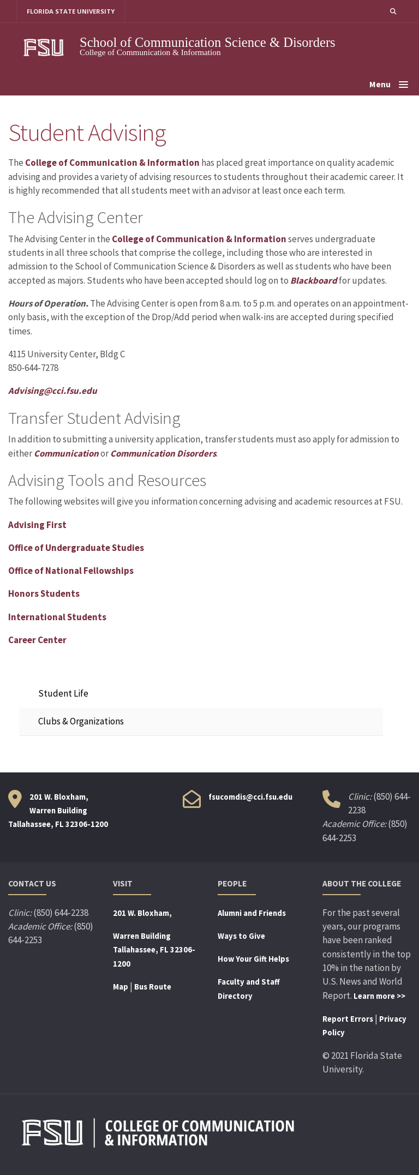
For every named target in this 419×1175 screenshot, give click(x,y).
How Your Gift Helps (253, 959)
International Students (57, 617)
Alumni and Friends (252, 913)
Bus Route (152, 987)
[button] (393, 11)
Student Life (63, 693)
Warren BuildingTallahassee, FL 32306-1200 (154, 950)
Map (120, 987)
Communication (66, 453)
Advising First (37, 525)
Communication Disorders (163, 453)
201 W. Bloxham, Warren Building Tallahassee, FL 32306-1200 (58, 811)
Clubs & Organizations (81, 722)
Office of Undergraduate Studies (76, 548)
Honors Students (44, 594)
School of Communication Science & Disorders (208, 42)
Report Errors (347, 1019)
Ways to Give (241, 936)
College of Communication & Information (112, 163)
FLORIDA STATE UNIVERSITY (71, 11)
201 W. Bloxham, (142, 913)
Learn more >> (379, 996)
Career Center (37, 640)
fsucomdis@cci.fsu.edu (250, 797)
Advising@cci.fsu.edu (52, 391)
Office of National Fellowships (71, 571)
